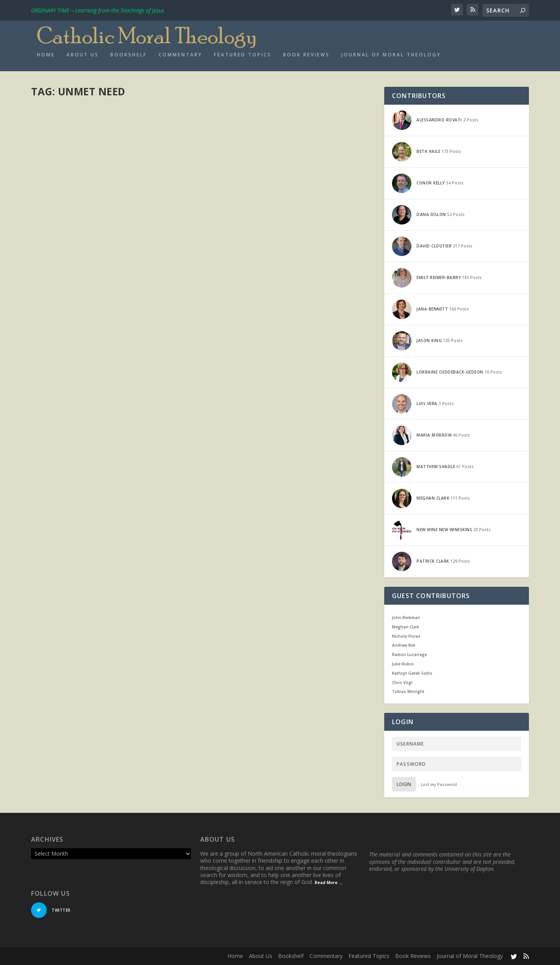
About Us (82, 55)
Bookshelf (128, 55)
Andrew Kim (403, 645)
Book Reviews (306, 55)
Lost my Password (439, 784)
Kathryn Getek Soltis (412, 673)
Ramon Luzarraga (409, 654)
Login (404, 784)
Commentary (180, 55)
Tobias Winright (408, 691)
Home (46, 55)
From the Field (163, 142)
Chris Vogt (402, 682)
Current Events (129, 142)
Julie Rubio (403, 664)
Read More (59, 209)
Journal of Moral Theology (391, 55)
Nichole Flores (406, 636)
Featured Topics (242, 55)
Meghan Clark (60, 142)
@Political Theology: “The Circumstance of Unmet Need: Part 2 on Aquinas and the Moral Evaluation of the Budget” (114, 122)
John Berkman (406, 617)
